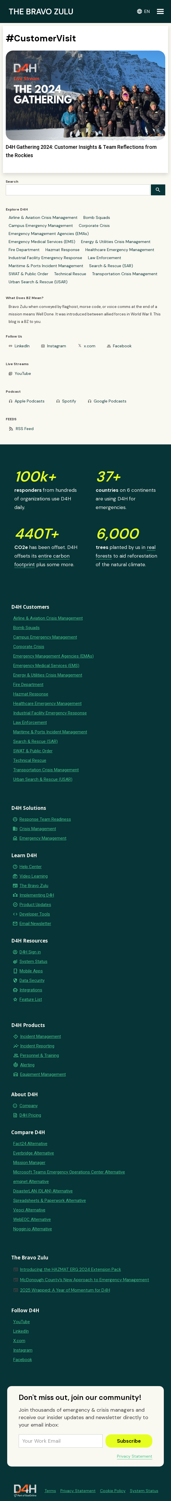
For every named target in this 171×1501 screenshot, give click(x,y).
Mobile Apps (31, 971)
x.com (89, 345)
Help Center (31, 866)
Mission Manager (29, 1162)
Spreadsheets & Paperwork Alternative (49, 1200)
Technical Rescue (70, 273)
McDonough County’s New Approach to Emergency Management (84, 1280)
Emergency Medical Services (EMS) (42, 241)
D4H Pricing (30, 1115)
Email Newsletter (35, 923)
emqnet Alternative (31, 1181)
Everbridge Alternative (33, 1153)
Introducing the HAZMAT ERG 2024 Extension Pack (70, 1269)
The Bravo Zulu (34, 885)
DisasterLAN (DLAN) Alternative (43, 1191)
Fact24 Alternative (30, 1143)
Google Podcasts (110, 401)
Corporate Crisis (94, 225)
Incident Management (40, 1036)
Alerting (27, 1065)
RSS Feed (25, 428)
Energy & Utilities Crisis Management (116, 241)
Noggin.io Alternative (32, 1229)
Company (29, 1105)
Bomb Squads (96, 217)
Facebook (122, 345)
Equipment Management (43, 1074)
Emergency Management (43, 838)
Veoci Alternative (29, 1210)
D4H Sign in (30, 952)
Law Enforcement (104, 257)
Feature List (31, 999)
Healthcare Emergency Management (119, 249)
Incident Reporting (37, 1046)
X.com (19, 1340)
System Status (33, 961)
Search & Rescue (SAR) (111, 265)
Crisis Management (38, 828)
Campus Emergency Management (41, 225)
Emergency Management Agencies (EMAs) (49, 233)
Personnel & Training (39, 1055)
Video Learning (34, 876)
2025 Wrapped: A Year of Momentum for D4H (65, 1290)
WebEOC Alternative (32, 1219)
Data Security (32, 980)
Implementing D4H (37, 895)
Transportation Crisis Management (124, 273)
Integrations (31, 990)
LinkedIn (22, 345)
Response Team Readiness (45, 819)
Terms (50, 1490)
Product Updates (35, 904)
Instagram (56, 345)
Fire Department (24, 249)
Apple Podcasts (30, 401)
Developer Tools (35, 914)
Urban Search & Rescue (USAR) (38, 281)
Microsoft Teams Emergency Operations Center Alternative (69, 1172)
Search (12, 181)
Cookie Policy (113, 1490)
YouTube (23, 373)
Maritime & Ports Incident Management (46, 265)
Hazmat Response (62, 249)
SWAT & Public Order (28, 273)
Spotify (69, 401)
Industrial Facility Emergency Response (45, 257)
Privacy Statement (134, 1456)
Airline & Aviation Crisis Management (43, 217)
